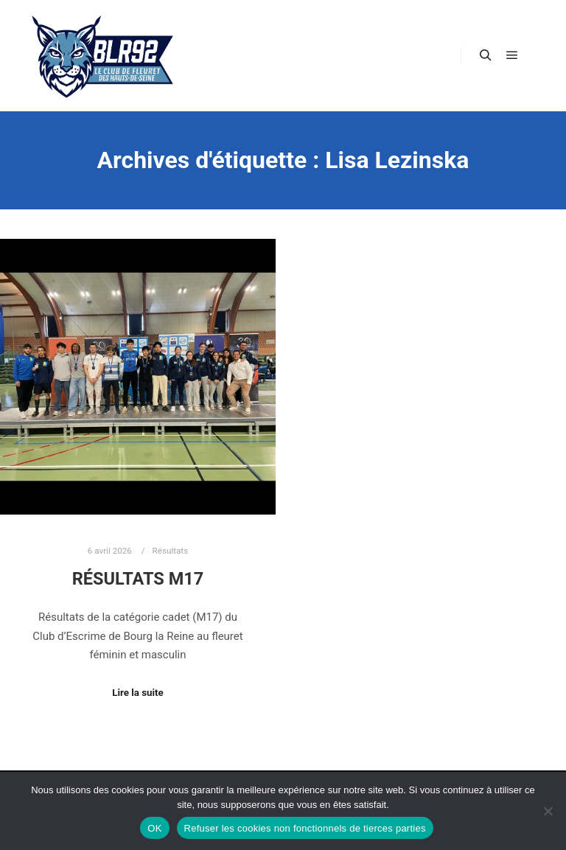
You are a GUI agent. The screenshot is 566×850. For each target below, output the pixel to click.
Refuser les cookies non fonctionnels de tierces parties (305, 828)
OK (154, 828)
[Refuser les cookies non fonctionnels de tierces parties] (547, 811)
